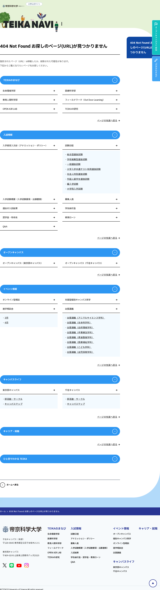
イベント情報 (10, 289)
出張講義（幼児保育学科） (80, 352)
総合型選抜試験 (75, 154)
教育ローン (70, 217)
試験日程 (69, 145)
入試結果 (75, 552)
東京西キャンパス (11, 390)
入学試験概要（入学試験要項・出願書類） (23, 199)
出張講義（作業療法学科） (80, 332)
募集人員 (69, 199)
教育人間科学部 (10, 100)
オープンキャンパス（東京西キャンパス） (23, 263)
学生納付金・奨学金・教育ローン (86, 557)
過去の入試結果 (10, 208)
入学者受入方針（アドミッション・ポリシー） (25, 145)
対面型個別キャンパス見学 (78, 299)
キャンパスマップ (13, 404)
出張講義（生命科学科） (79, 322)
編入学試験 (72, 184)
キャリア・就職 (11, 431)
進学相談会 (8, 309)
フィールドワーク (55, 548)
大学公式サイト (34, 4)
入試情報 (7, 135)
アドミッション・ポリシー (83, 538)
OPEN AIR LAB (10, 109)
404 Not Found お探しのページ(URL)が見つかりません (143, 48)
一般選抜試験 (74, 164)
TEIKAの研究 (71, 109)
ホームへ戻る (13, 484)
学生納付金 (70, 208)
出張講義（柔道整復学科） (80, 337)
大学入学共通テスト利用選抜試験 (84, 169)
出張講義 (69, 309)
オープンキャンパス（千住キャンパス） (84, 263)
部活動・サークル (13, 399)
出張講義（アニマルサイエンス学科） (86, 318)
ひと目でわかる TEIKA (15, 459)
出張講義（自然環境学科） (80, 327)
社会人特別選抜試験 (77, 174)
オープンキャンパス (13, 252)
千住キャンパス (72, 390)
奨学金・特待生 (10, 217)
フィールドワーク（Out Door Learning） (85, 100)
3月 (6, 318)
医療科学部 (70, 90)
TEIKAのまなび (11, 80)
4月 (6, 322)
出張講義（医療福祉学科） (80, 342)
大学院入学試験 (75, 189)
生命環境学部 (9, 90)
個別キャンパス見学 (122, 538)
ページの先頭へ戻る (107, 120)
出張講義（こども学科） (79, 347)
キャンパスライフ (12, 379)
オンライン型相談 (11, 299)
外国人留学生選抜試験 (78, 179)
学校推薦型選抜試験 (77, 159)
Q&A (5, 226)
